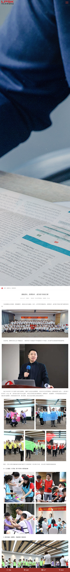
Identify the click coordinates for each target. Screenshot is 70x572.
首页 (5, 288)
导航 (8, 570)
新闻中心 (9, 288)
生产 (43, 570)
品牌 (26, 570)
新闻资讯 (14, 288)
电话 (61, 570)
